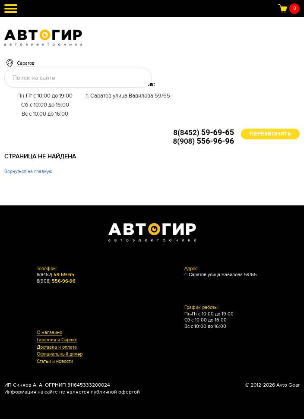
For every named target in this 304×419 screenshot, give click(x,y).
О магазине (49, 332)
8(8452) (203, 132)
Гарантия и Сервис (57, 340)
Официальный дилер (59, 354)
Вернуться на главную (28, 171)
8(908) (203, 141)
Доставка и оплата (57, 347)
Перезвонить (270, 133)
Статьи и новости (55, 361)
